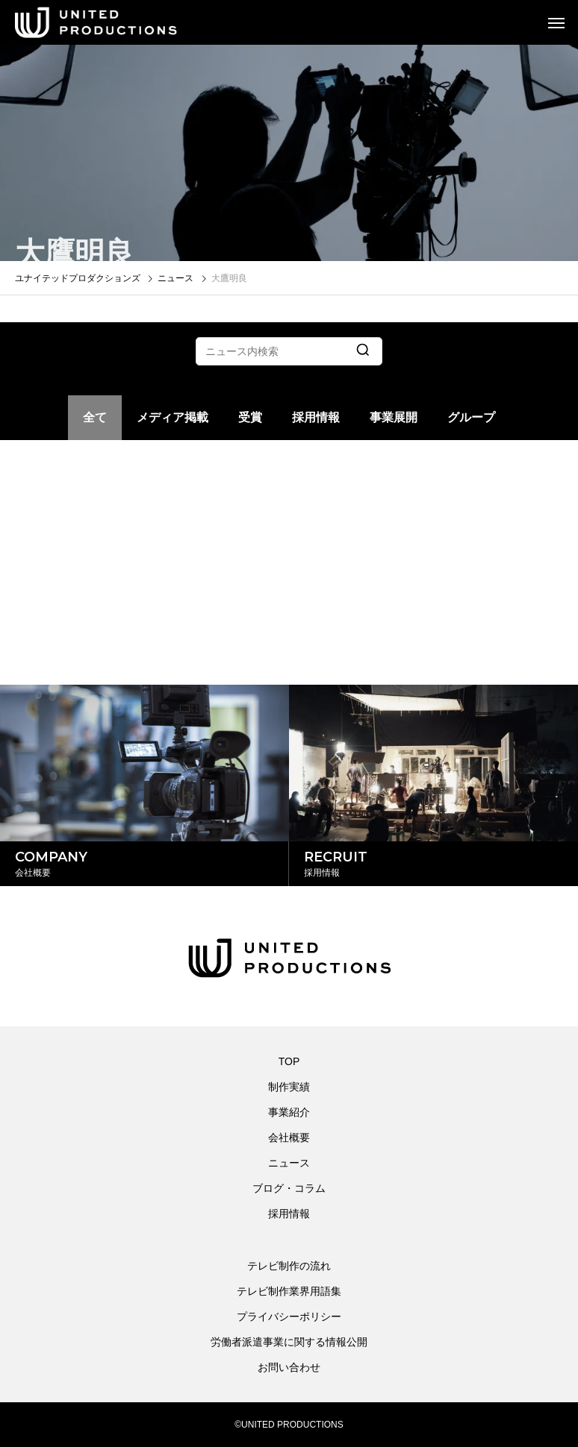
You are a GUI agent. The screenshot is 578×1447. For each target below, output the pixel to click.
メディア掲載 (172, 417)
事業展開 (393, 417)
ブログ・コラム (289, 1188)
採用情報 (316, 417)
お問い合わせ (289, 1367)
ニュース (289, 1163)
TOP (289, 1061)
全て (95, 417)
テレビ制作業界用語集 (289, 1291)
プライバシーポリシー (289, 1316)
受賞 (250, 417)
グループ (471, 417)
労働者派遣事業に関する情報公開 (289, 1342)
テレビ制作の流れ (289, 1266)
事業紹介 (289, 1112)
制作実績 (289, 1087)
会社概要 (289, 1137)
